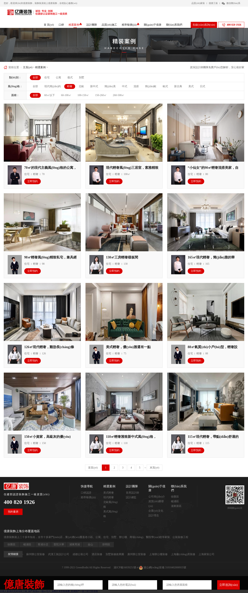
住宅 (47, 77)
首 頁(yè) (49, 24)
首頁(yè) (93, 467)
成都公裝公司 (80, 554)
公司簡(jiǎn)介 (156, 496)
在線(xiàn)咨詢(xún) (204, 24)
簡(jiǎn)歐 (150, 86)
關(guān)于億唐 (152, 24)
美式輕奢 (108, 492)
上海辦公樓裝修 (158, 554)
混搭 (136, 86)
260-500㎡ (118, 95)
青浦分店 (43, 544)
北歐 (81, 86)
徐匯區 (175, 496)
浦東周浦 (74, 544)
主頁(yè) (28, 67)
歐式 (165, 86)
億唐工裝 (213, 3)
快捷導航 (87, 486)
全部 (35, 77)
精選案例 (75, 25)
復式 (70, 77)
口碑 (61, 24)
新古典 (178, 86)
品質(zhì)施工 (109, 24)
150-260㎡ (101, 95)
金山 (90, 544)
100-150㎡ (83, 95)
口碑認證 (86, 492)
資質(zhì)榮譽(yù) (156, 503)
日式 (202, 86)
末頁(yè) (154, 467)
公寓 (58, 77)
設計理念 (153, 515)
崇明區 (106, 544)
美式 (191, 86)
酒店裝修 (97, 554)
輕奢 (69, 86)
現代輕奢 (108, 497)
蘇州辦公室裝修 (35, 554)
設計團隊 (91, 24)
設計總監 (131, 497)
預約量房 (13, 511)
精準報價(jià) (130, 25)
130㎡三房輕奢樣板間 (122, 257)
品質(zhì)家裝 (198, 3)
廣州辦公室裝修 (136, 554)
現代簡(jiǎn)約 (52, 86)
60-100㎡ (66, 95)
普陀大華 (59, 544)
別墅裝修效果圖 (115, 554)
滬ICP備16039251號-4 (126, 567)
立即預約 (32, 181)
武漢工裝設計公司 (58, 554)
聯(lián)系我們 (174, 24)
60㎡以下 (49, 95)
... (104, 521)
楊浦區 (175, 501)
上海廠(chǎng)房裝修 (183, 554)
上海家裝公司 (206, 554)
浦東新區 (176, 506)
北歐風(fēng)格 (110, 504)
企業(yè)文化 (155, 510)
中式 (124, 86)
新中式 (94, 86)
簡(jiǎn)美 (110, 86)
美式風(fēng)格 (110, 514)
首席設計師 (132, 492)
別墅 (81, 77)
